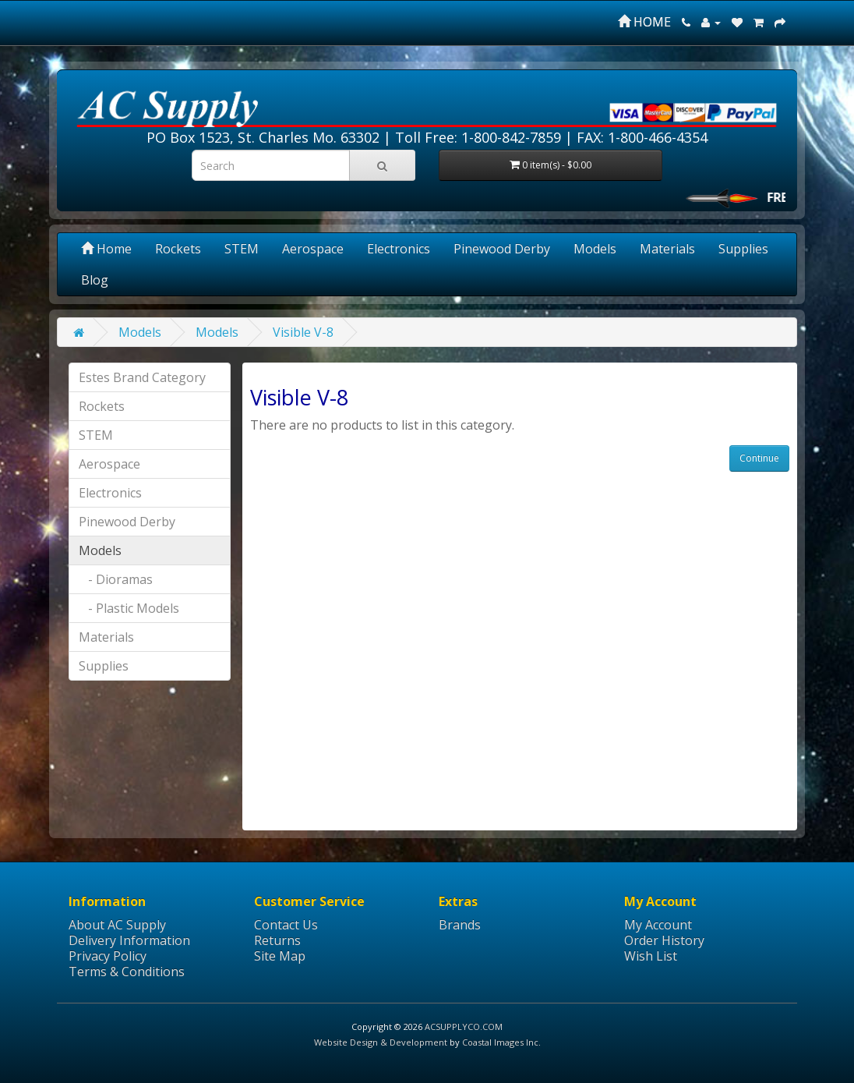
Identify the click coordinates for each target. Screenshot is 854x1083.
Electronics (398, 248)
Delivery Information (129, 940)
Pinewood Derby (501, 248)
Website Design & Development (380, 1042)
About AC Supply (117, 924)
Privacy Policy (107, 955)
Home (106, 248)
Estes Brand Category (142, 377)
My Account (658, 924)
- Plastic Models (129, 608)
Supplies (743, 248)
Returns (277, 940)
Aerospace (313, 248)
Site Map (279, 955)
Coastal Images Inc (500, 1042)
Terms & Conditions (127, 971)
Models (594, 248)
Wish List (650, 955)
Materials (667, 248)
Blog (94, 279)
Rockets (178, 248)
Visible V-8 (303, 332)
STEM (241, 248)
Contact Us (286, 924)
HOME (644, 21)
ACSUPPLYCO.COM (464, 1026)
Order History (664, 940)
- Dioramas (116, 579)
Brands (460, 924)
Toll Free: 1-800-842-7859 (478, 137)
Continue (759, 458)
